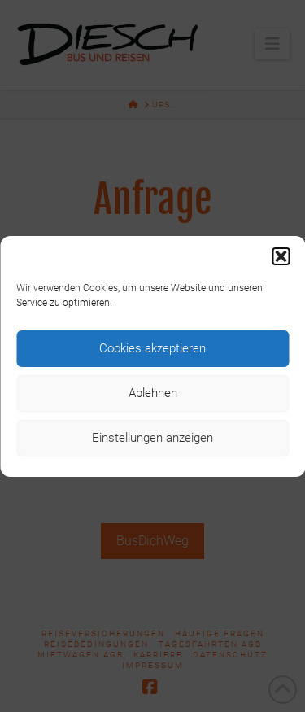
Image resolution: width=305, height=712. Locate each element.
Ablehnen (153, 393)
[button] (280, 256)
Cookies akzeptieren (152, 348)
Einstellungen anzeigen (152, 437)
